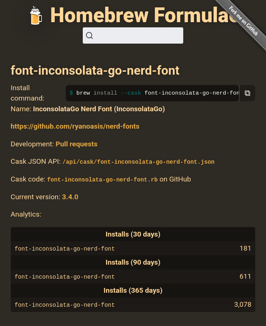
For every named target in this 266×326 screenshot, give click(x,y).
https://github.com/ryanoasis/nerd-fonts (75, 126)
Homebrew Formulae (145, 15)
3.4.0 (70, 197)
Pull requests (76, 144)
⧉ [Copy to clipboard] (247, 93)
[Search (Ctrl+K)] (133, 35)
